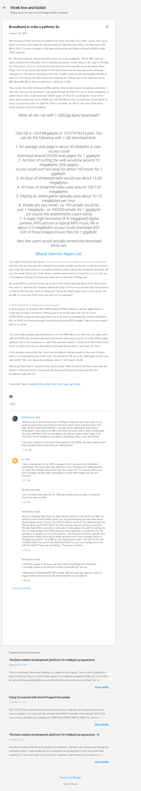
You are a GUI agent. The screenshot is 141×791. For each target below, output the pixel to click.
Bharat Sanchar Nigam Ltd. (59, 254)
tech (12, 404)
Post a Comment (21, 588)
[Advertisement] (128, 68)
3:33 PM (26, 550)
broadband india (35, 384)
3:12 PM (26, 502)
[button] (107, 27)
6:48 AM (26, 580)
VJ (23, 459)
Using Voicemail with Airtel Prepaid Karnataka (39, 697)
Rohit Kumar (28, 417)
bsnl (54, 384)
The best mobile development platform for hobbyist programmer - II (54, 734)
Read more (102, 687)
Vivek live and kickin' (28, 7)
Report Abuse (70, 783)
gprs (66, 384)
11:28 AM (27, 450)
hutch (60, 384)
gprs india (75, 384)
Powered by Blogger (70, 777)
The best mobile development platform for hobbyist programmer (52, 660)
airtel (48, 384)
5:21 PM (26, 480)
